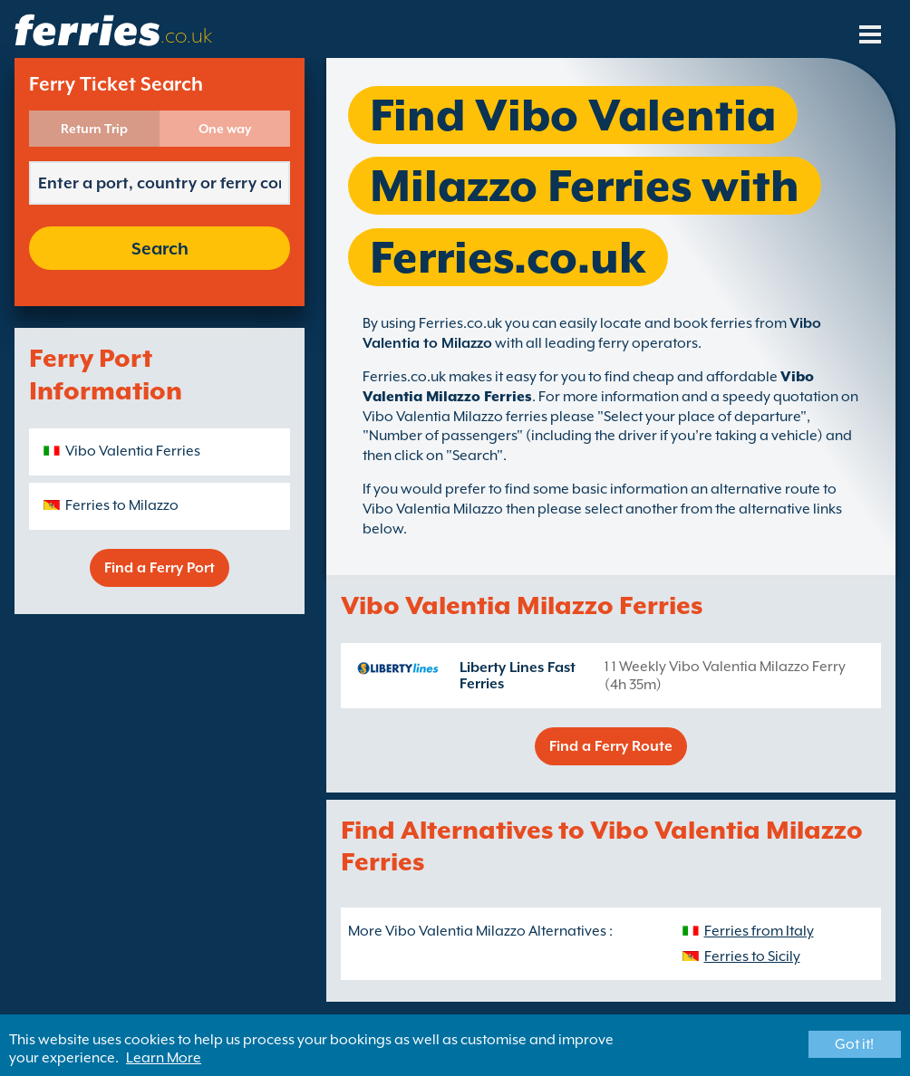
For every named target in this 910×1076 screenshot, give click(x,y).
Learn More (163, 1058)
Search (160, 248)
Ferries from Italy (759, 931)
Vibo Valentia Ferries (132, 451)
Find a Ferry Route (611, 746)
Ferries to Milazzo (122, 505)
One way (224, 128)
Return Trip (94, 128)
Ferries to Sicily (752, 956)
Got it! (854, 1044)
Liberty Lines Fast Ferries (518, 675)
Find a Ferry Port (159, 568)
